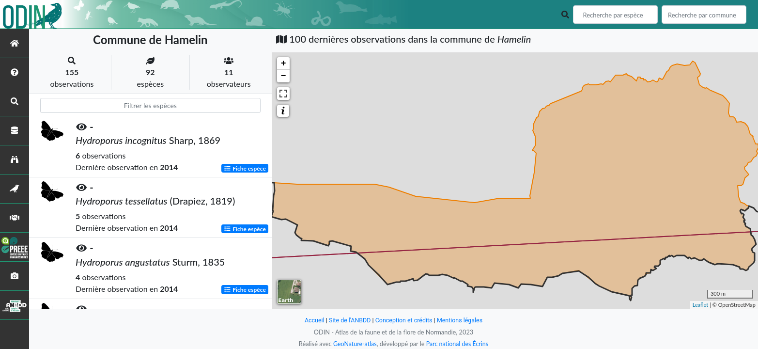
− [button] (283, 76)
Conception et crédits (404, 320)
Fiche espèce (245, 168)
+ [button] (283, 63)
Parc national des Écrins (458, 344)
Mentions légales (461, 320)
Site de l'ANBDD (348, 320)
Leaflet (701, 304)
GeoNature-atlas (354, 344)
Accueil (312, 320)
